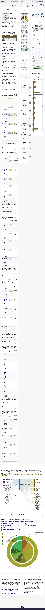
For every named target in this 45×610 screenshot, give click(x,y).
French (24, 117)
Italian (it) (5, 308)
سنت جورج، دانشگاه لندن (24, 527)
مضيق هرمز (10, 591)
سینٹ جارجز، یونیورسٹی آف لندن (24, 529)
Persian (24, 110)
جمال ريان (9, 589)
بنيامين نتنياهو (15, 590)
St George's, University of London (10, 521)
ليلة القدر (5, 590)
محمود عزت (4, 593)
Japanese (24, 134)
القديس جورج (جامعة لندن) (10, 25)
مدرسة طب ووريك (27, 77)
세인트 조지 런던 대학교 (8, 529)
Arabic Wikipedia (39, 2)
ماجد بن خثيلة (4, 591)
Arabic (24, 87)
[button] (13, 11)
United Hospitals (4, 475)
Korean (24, 142)
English (3, 1)
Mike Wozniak (36, 471)
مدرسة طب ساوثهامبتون (21, 76)
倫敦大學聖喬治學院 (8, 523)
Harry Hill (31, 471)
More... (9, 140)
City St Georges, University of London (13, 471)
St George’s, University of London (26, 521)
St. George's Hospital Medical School (28, 525)
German (24, 95)
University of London (37, 474)
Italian (24, 125)
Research (31, 1)
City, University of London (25, 471)
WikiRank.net (42, 4)
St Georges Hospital (29, 474)
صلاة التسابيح (10, 590)
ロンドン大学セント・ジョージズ (11, 525)
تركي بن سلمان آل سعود (11, 593)
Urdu (24, 148)
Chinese (24, 156)
